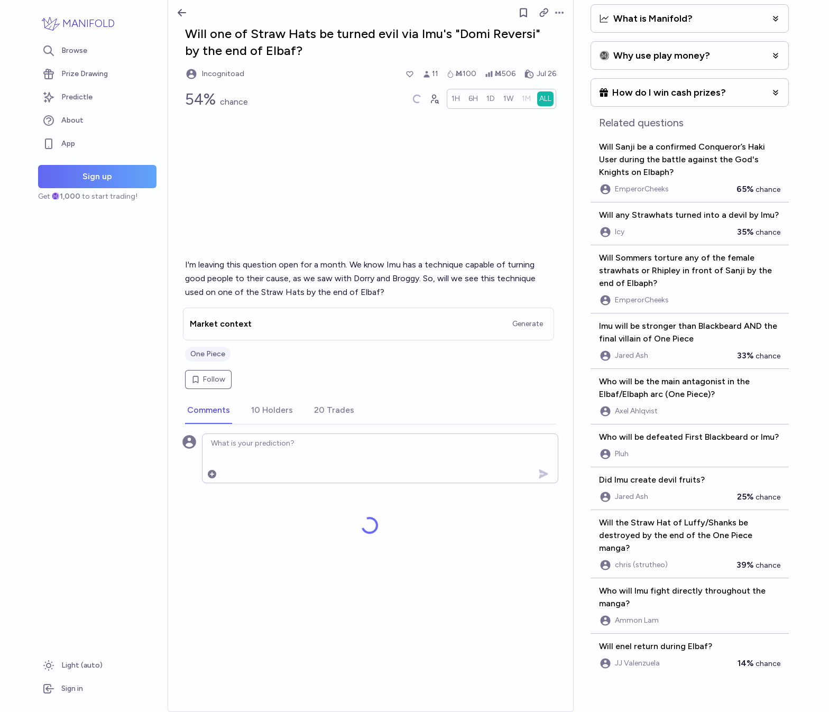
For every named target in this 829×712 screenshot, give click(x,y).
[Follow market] (523, 12)
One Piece (207, 353)
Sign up (97, 176)
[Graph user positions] (434, 98)
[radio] (455, 98)
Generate (527, 323)
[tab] (208, 410)
